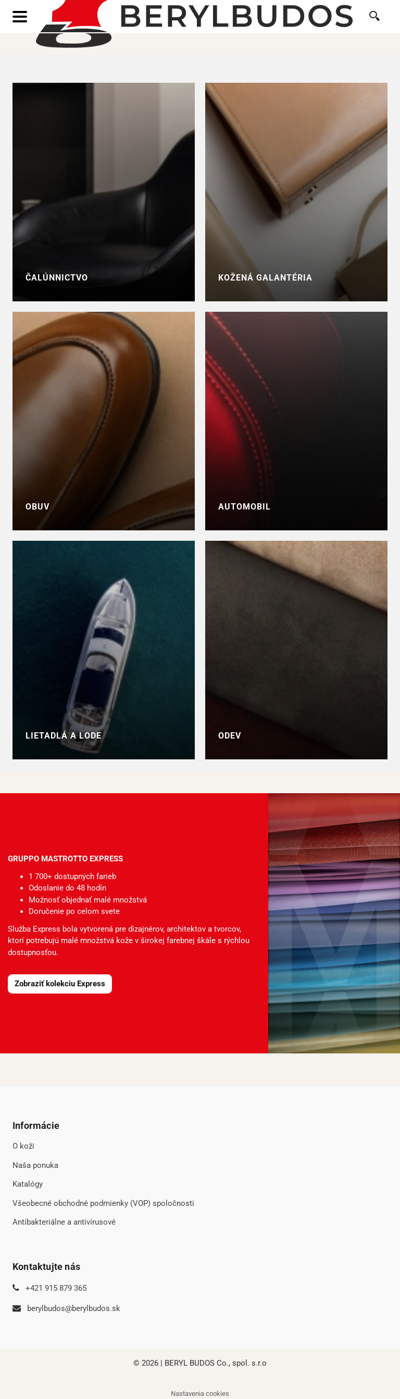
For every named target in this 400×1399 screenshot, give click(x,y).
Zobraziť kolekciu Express (60, 983)
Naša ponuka (35, 1165)
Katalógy (27, 1184)
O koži (23, 1146)
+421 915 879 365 (56, 1288)
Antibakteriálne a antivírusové (64, 1222)
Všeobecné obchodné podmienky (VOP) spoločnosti (103, 1203)
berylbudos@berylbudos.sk (73, 1308)
